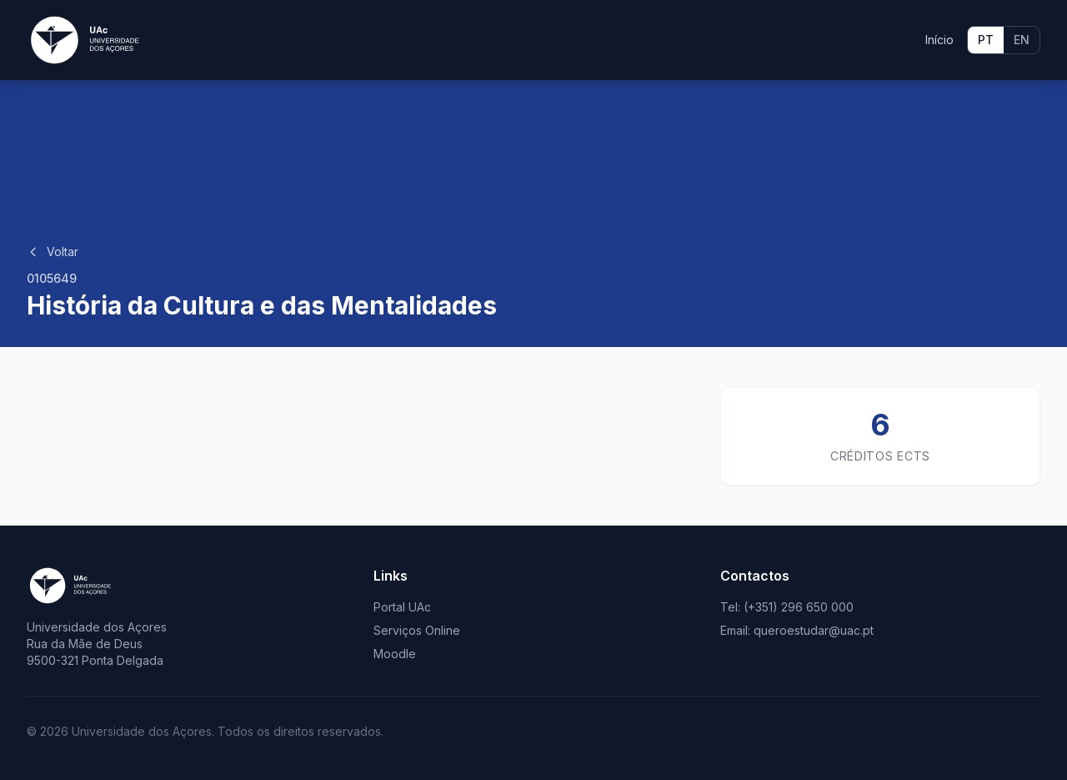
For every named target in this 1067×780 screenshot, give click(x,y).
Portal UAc (402, 607)
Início (939, 40)
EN (1021, 40)
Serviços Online (416, 630)
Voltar (52, 251)
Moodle (394, 654)
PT (986, 40)
